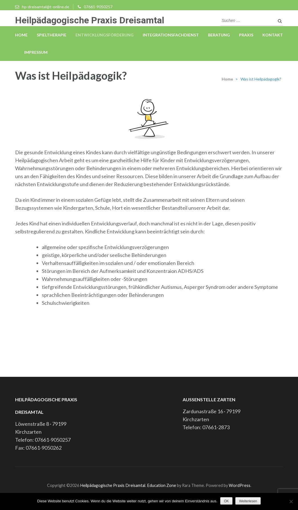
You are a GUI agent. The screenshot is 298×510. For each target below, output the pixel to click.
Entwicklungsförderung (104, 34)
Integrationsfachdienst (171, 34)
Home (21, 34)
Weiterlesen (248, 501)
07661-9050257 (98, 6)
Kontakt (272, 34)
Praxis (246, 34)
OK (226, 501)
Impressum (36, 52)
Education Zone (162, 485)
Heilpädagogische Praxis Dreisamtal (89, 20)
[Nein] (291, 501)
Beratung (219, 34)
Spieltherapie (51, 34)
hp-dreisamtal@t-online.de (45, 6)
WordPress (239, 485)
